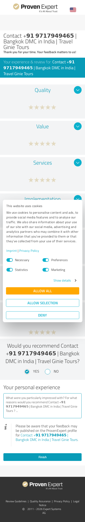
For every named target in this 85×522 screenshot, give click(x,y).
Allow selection (42, 302)
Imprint (11, 250)
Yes (36, 371)
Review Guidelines (16, 501)
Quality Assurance (40, 501)
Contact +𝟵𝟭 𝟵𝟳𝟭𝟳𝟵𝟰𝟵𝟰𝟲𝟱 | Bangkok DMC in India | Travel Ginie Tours (47, 437)
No (56, 371)
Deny (42, 315)
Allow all (42, 290)
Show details (62, 280)
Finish (43, 457)
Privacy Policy (29, 250)
